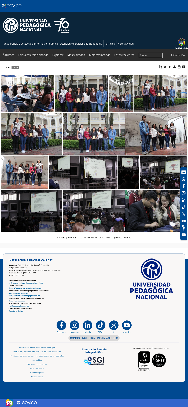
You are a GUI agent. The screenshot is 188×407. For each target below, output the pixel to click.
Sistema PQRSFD (37, 372)
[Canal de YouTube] (183, 221)
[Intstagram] (183, 193)
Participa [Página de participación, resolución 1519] (110, 43)
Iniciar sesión (178, 55)
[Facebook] (183, 186)
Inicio (6, 67)
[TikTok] (183, 207)
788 (101, 237)
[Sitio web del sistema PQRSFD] (183, 234)
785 (88, 237)
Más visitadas (76, 55)
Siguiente (117, 237)
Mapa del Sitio (37, 377)
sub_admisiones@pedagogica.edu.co (24, 295)
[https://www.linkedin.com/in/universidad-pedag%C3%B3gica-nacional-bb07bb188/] (87, 327)
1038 (107, 237)
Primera (61, 237)
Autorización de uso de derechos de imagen (37, 347)
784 (84, 237)
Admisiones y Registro (18, 293)
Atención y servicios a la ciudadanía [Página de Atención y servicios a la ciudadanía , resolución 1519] (81, 43)
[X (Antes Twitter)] (183, 214)
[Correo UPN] (183, 172)
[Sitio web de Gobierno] (12, 9)
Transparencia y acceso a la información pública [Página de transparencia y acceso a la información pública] (29, 43)
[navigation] (183, 203)
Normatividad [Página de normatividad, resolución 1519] (126, 43)
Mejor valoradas (99, 55)
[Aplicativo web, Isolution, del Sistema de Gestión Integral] (94, 356)
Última (127, 237)
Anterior (72, 237)
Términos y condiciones (37, 364)
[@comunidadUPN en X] (113, 327)
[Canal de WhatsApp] (183, 179)
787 (96, 237)
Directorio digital (16, 311)
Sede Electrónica (37, 368)
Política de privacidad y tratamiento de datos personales (37, 352)
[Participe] (183, 227)
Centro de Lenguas (17, 301)
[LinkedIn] (183, 200)
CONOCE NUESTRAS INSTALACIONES (94, 337)
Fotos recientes (124, 55)
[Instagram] (74, 327)
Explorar (58, 55)
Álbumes (8, 55)
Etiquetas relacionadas (33, 55)
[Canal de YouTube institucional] (126, 327)
